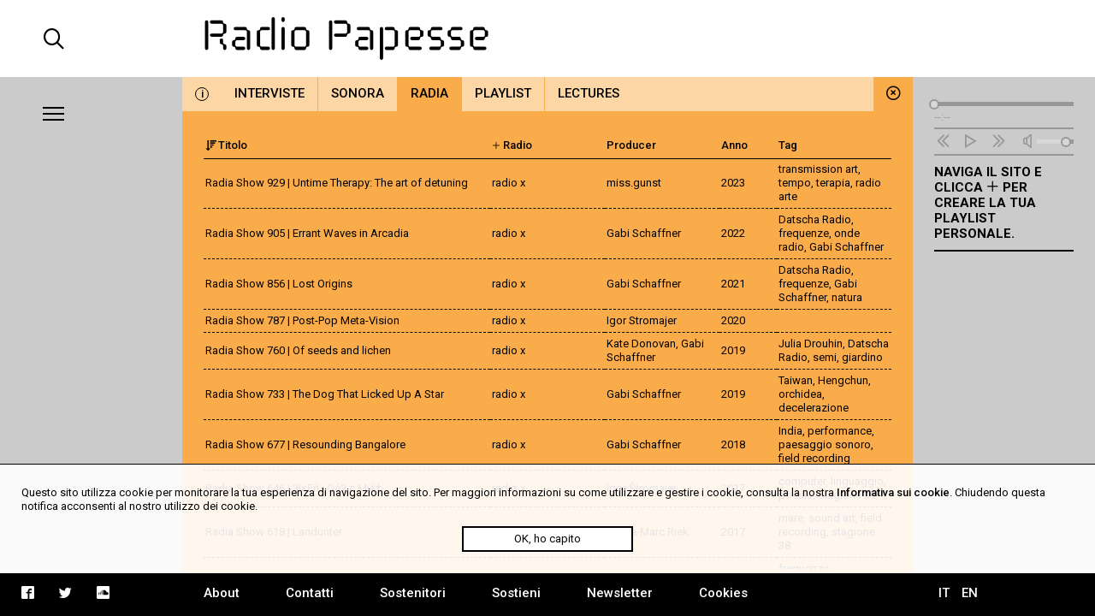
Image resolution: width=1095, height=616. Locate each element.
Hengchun (843, 380)
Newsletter (620, 593)
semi (825, 357)
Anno (734, 145)
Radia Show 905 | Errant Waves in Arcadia (307, 233)
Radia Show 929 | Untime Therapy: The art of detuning (336, 182)
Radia (429, 93)
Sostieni (516, 593)
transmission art (818, 169)
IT (944, 593)
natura (847, 297)
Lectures (588, 93)
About (222, 593)
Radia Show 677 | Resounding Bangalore (305, 444)
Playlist (503, 93)
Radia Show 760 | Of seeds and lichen (298, 350)
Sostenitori (413, 593)
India (790, 430)
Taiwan (795, 380)
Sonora (357, 93)
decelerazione (813, 407)
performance (840, 430)
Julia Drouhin (810, 343)
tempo (794, 182)
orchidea (800, 394)
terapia (833, 182)
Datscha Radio (814, 219)
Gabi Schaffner (846, 246)
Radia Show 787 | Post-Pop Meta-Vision (302, 320)
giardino (862, 357)
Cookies (723, 593)
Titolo (226, 145)
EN (970, 593)
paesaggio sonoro (824, 444)
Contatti (310, 593)
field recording (814, 458)
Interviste (269, 93)
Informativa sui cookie (893, 492)
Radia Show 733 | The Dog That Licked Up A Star (324, 394)
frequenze (803, 233)
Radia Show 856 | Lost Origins (278, 283)
